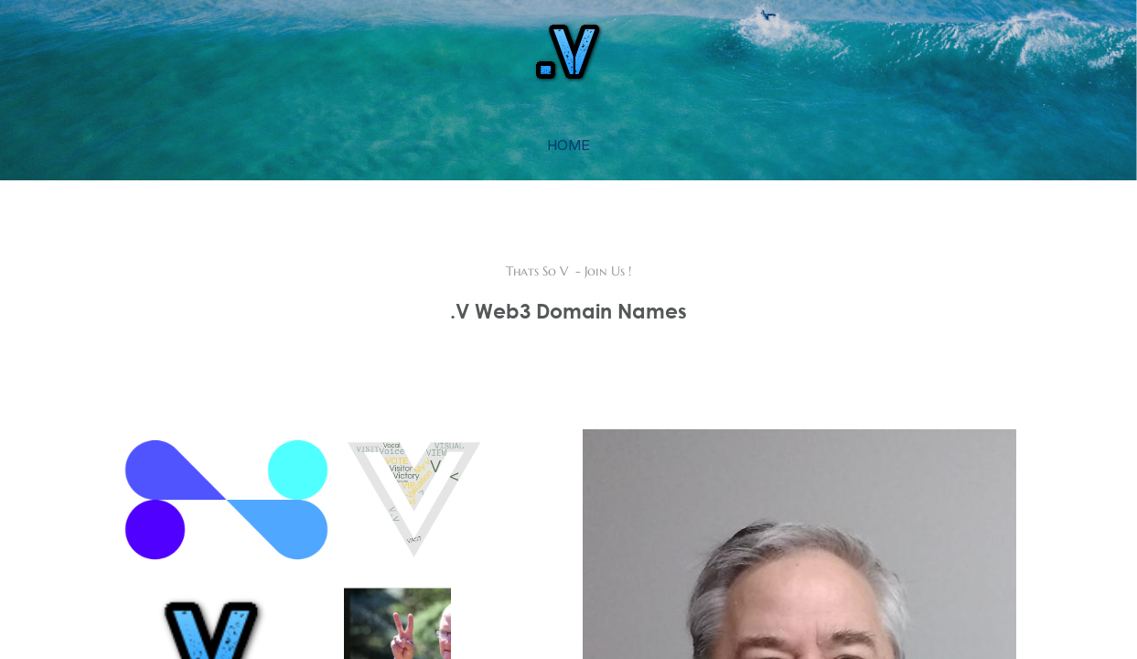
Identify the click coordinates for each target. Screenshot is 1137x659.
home (568, 144)
